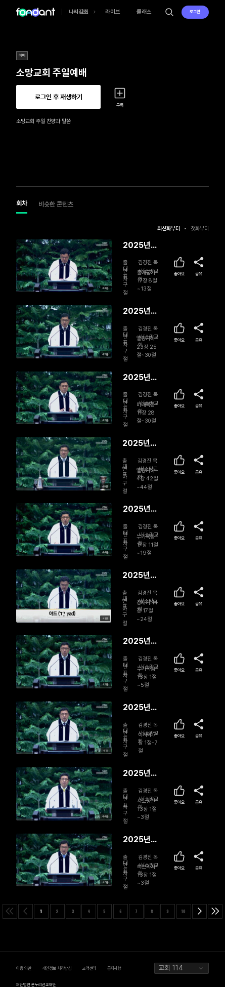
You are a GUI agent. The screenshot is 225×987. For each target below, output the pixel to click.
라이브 (112, 11)
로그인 (195, 11)
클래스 (144, 11)
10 (184, 911)
